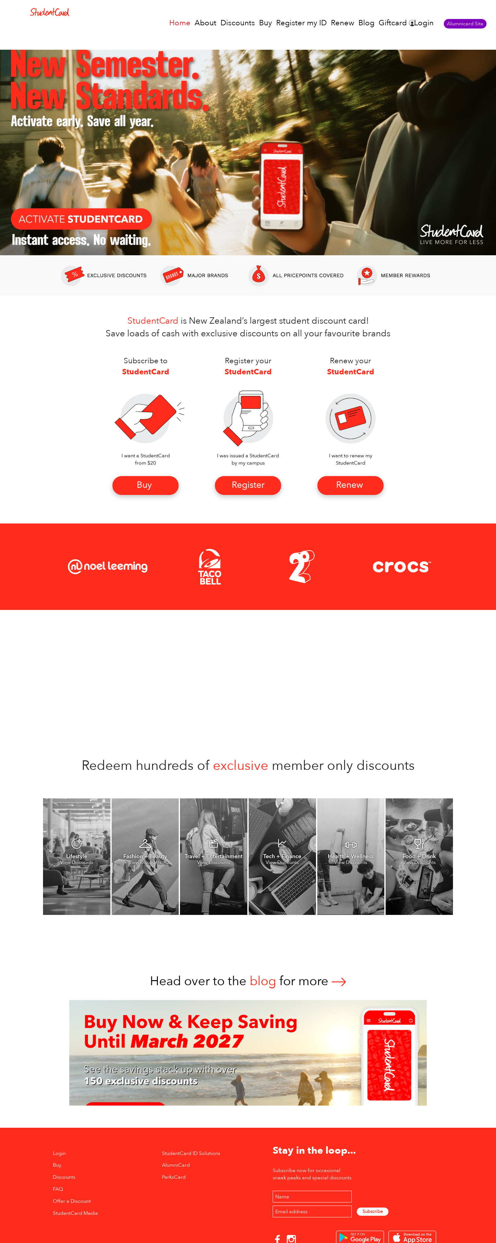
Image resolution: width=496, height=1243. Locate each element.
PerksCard (174, 1177)
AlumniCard (176, 1165)
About (205, 23)
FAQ (58, 1189)
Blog (366, 23)
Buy (265, 23)
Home (179, 23)
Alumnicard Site (465, 23)
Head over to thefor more (248, 981)
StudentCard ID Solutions (191, 1153)
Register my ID (301, 23)
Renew (342, 23)
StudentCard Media (75, 1213)
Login (424, 23)
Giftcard (393, 23)
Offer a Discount (72, 1201)
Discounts (237, 23)
